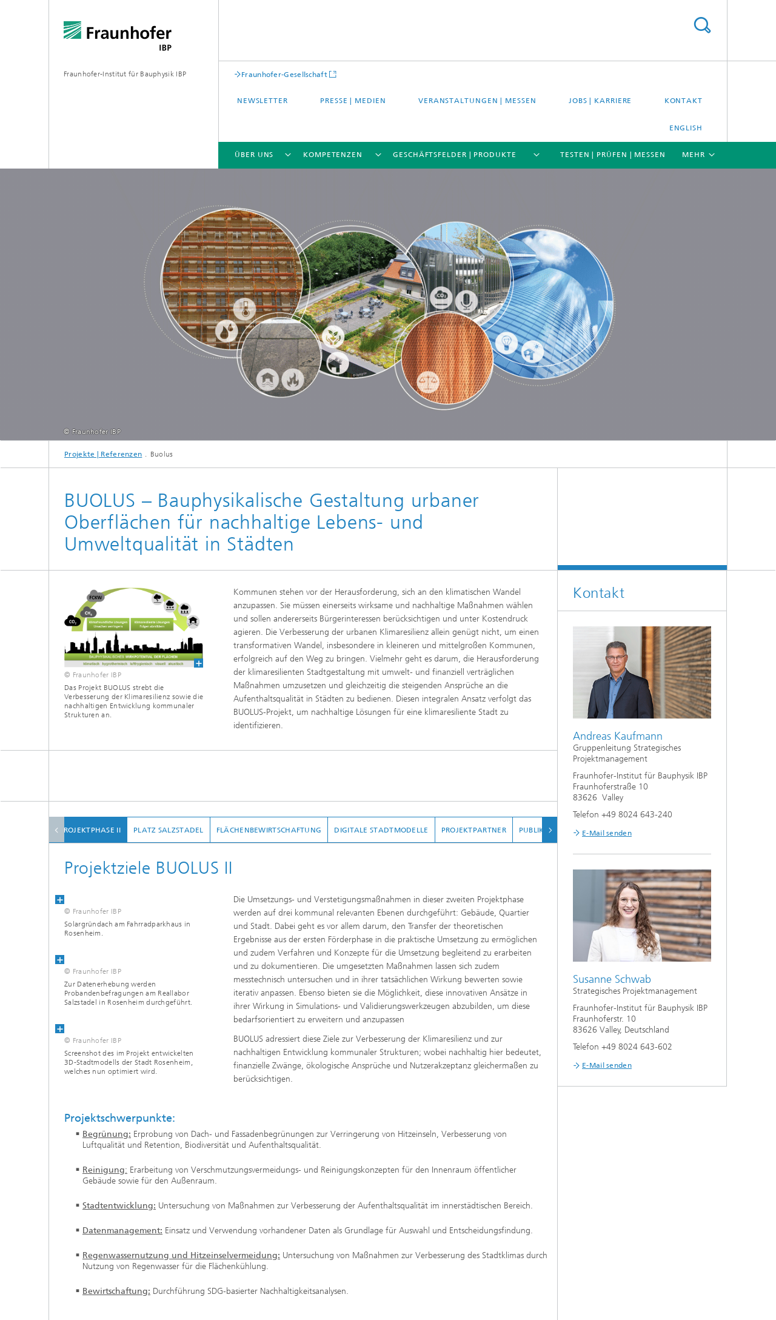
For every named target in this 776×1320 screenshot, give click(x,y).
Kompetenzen (333, 154)
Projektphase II (101, 830)
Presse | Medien (353, 100)
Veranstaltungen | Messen (477, 100)
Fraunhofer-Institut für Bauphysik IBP (125, 74)
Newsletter (262, 100)
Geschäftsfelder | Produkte (454, 154)
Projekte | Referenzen (103, 454)
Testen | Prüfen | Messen (613, 154)
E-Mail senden (607, 833)
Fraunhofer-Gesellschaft (284, 74)
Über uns (254, 154)
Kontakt (683, 100)
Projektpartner (484, 830)
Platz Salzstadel (180, 830)
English (686, 128)
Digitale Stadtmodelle (393, 830)
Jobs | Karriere (600, 100)
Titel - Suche (702, 25)
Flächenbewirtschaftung (280, 830)
